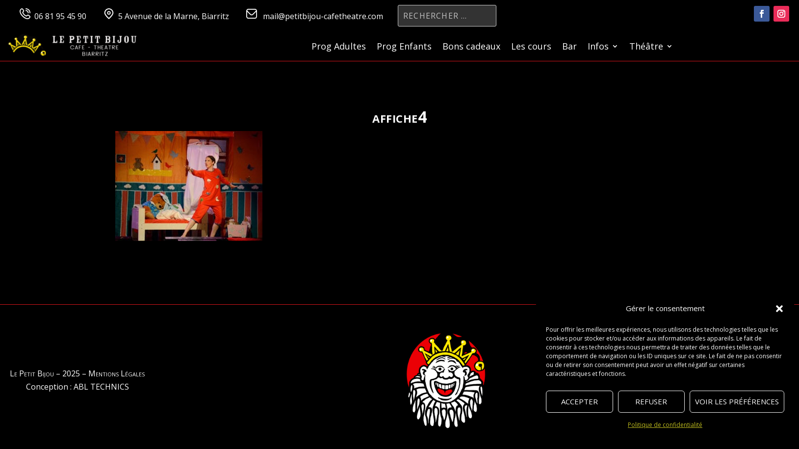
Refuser (651, 401)
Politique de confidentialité (665, 425)
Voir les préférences (737, 401)
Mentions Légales (116, 373)
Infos (598, 47)
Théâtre (646, 47)
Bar (569, 47)
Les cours (531, 47)
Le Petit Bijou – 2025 (45, 373)
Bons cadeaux (471, 47)
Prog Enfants (404, 47)
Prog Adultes (338, 47)
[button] (779, 309)
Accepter (579, 401)
